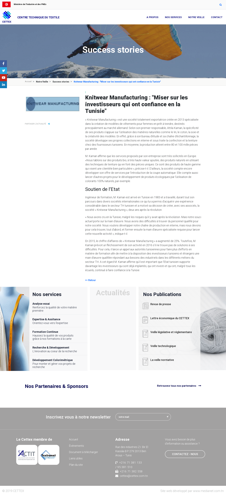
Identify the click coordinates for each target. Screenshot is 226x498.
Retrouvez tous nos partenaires (176, 385)
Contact (216, 17)
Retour (90, 280)
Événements (76, 445)
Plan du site (76, 464)
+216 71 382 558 (129, 470)
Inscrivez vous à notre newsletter (78, 416)
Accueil (28, 81)
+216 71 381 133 (128, 462)
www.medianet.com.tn (208, 490)
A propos (152, 17)
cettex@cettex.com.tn (131, 475)
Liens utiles (76, 457)
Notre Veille (196, 17)
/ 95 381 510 (123, 466)
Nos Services (173, 17)
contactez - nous (185, 453)
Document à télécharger (83, 451)
